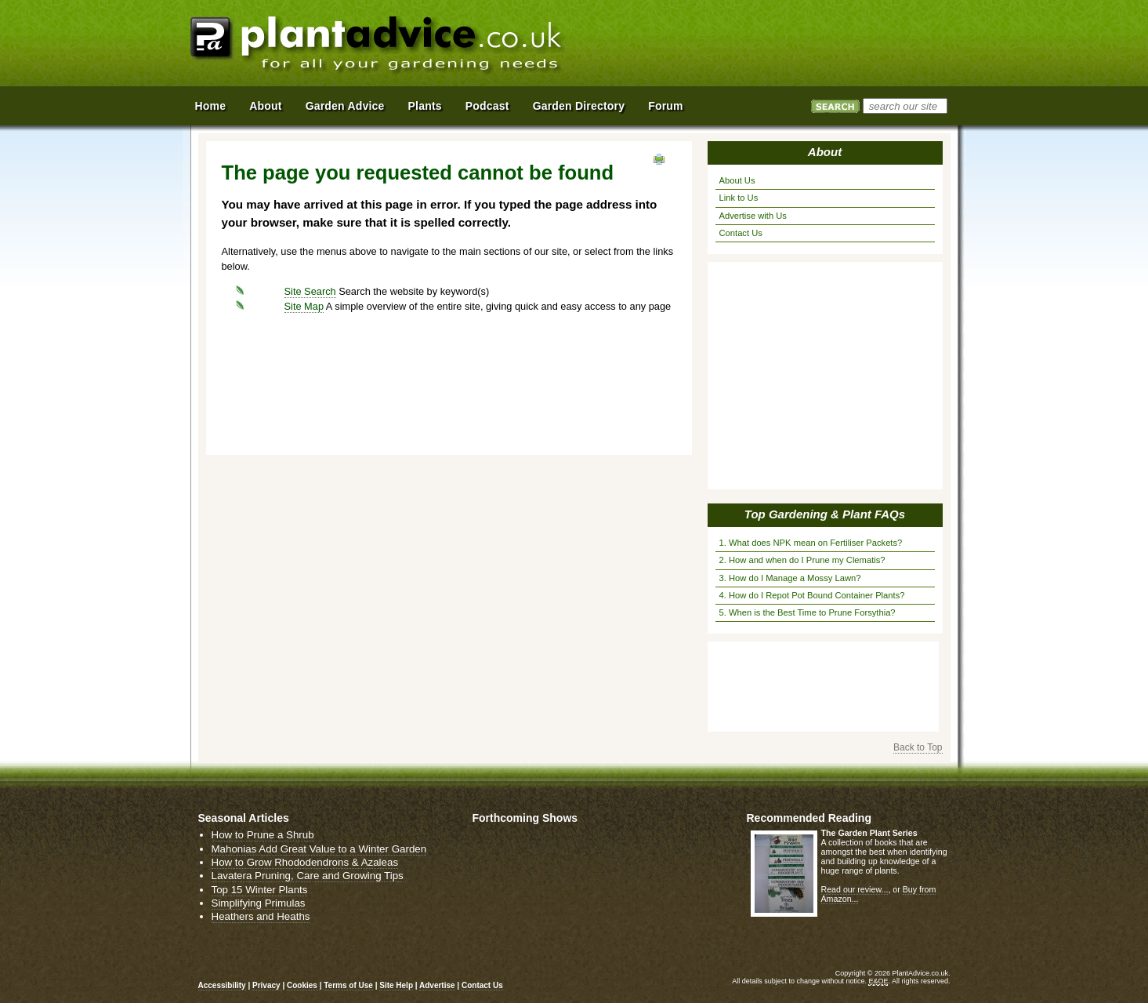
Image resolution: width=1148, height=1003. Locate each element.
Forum (665, 106)
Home (210, 106)
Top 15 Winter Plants (260, 890)
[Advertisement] (777, 45)
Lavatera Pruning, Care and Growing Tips (308, 875)
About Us (737, 180)
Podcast (487, 106)
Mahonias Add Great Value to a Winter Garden (319, 849)
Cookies (303, 985)
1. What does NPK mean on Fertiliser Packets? (811, 542)
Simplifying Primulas (259, 903)
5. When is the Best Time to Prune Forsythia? (807, 612)
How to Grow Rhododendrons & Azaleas (305, 862)
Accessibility (222, 985)
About (825, 151)
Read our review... (855, 889)
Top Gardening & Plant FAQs (824, 514)
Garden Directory (579, 106)
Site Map (304, 306)
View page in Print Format (659, 159)
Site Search (310, 291)
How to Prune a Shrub (263, 835)
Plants (425, 106)
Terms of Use (348, 985)
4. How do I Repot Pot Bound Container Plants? (812, 595)
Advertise (437, 985)
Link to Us (739, 197)
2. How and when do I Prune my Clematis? (802, 560)
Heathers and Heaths (261, 916)
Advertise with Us (753, 215)
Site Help (396, 985)
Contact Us (740, 233)
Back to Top (917, 747)
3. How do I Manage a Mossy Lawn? (790, 578)
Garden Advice (345, 106)
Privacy (267, 985)
